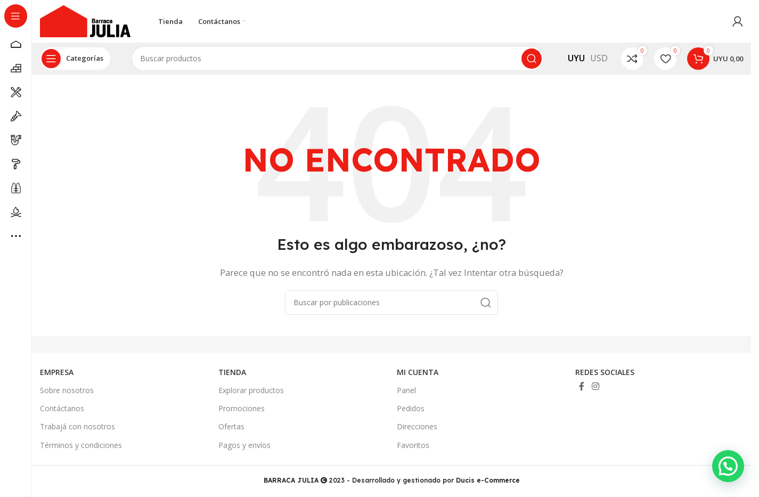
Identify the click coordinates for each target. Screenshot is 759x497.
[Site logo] (85, 20)
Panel (406, 390)
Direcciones (417, 427)
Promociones (241, 408)
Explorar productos (251, 390)
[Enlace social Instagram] (595, 386)
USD (599, 58)
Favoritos (413, 445)
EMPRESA (57, 372)
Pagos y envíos (244, 445)
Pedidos (411, 408)
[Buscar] (338, 58)
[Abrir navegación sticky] (75, 58)
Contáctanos (62, 408)
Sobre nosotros (67, 390)
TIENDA (232, 372)
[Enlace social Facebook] (581, 386)
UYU (576, 58)
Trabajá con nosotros (77, 427)
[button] (731, 474)
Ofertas (231, 427)
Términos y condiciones (81, 445)
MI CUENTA (417, 372)
